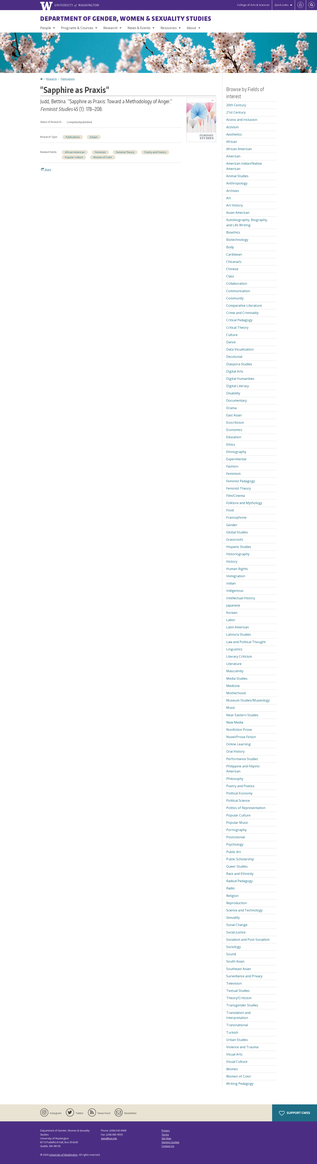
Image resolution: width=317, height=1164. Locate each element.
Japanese (233, 605)
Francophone (236, 517)
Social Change (236, 925)
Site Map (166, 1138)
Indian (231, 583)
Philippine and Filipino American (243, 769)
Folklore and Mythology (244, 503)
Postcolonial (235, 837)
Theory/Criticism (238, 998)
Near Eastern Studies (242, 715)
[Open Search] (311, 5)
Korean (231, 612)
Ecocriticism (235, 422)
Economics (234, 430)
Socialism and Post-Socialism (247, 939)
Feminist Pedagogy (240, 481)
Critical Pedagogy (239, 320)
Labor (230, 620)
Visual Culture (236, 1061)
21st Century (236, 112)
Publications (68, 79)
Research (110, 28)
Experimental (236, 459)
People (45, 28)
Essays (93, 137)
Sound (231, 954)
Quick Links (281, 5)
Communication (238, 291)
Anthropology (236, 183)
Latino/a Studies (238, 634)
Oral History (235, 751)
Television (234, 983)
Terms (165, 1134)
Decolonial (234, 356)
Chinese (232, 269)
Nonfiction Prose (239, 729)
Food (230, 510)
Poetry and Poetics (155, 152)
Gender (231, 525)
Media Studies (236, 678)
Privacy (166, 1130)
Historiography (237, 554)
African (231, 141)
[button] (201, 119)
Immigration (235, 576)
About (191, 28)
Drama (231, 408)
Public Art (233, 852)
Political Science (238, 800)
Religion (232, 895)
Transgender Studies (242, 1005)
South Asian (235, 961)
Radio (230, 888)
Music (230, 707)
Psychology (234, 844)
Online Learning (238, 744)
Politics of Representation (245, 808)
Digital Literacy (237, 386)
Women (232, 1069)
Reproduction (236, 903)
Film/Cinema (235, 495)
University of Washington (63, 1155)
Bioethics (233, 232)
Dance (231, 342)
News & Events (139, 28)
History (231, 561)
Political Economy (239, 793)
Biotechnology (237, 239)
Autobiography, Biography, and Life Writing (247, 222)
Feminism (100, 152)
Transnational (237, 1025)
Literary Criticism (239, 656)
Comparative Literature (244, 305)
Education (233, 437)
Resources (168, 28)
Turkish (232, 1032)
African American (75, 152)
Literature (234, 664)
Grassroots (234, 539)
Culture (232, 335)
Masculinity (234, 671)
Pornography (236, 830)
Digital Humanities (240, 378)
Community (235, 298)
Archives (232, 191)
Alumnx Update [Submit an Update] (170, 1142)
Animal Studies (237, 176)
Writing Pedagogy (240, 1083)
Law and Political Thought (246, 642)
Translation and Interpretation (238, 1015)
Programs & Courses (77, 28)
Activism (232, 127)
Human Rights (237, 569)
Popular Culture (74, 157)
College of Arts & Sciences (253, 5)
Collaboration (236, 283)
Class (230, 276)
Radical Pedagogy (239, 881)
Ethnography (236, 452)
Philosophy (234, 778)
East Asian (234, 415)
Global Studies (237, 532)
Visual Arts (234, 1054)
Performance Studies (242, 759)
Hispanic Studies (238, 547)
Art (228, 198)
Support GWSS (294, 1113)
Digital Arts (234, 371)
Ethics (230, 444)
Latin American (237, 627)
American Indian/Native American (244, 166)
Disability (233, 393)
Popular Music (237, 822)
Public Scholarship (240, 859)
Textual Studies (238, 990)
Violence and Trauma (242, 1047)
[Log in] (300, 5)
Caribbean (234, 254)
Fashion (232, 466)
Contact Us (168, 1146)
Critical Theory (237, 327)
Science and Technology (244, 910)
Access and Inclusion (241, 119)
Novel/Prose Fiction (241, 737)
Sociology (233, 947)
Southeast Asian (238, 969)
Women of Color (102, 157)
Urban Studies (237, 1040)
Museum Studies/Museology (248, 700)
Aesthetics (234, 134)
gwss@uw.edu (109, 1138)
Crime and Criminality (242, 313)
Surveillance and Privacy (244, 976)
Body (230, 247)
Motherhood (236, 693)
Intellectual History (240, 598)
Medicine (233, 686)
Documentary (236, 400)
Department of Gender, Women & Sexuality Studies (125, 18)
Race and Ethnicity (240, 873)
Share (46, 169)
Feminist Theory (125, 152)
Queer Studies (237, 866)
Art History (234, 205)
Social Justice (236, 932)
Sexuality (233, 917)
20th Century (236, 105)
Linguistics (234, 649)
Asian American (237, 212)
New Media (234, 722)
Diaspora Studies (239, 364)
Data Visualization (240, 349)
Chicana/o (233, 261)
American (233, 156)
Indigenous (234, 590)
